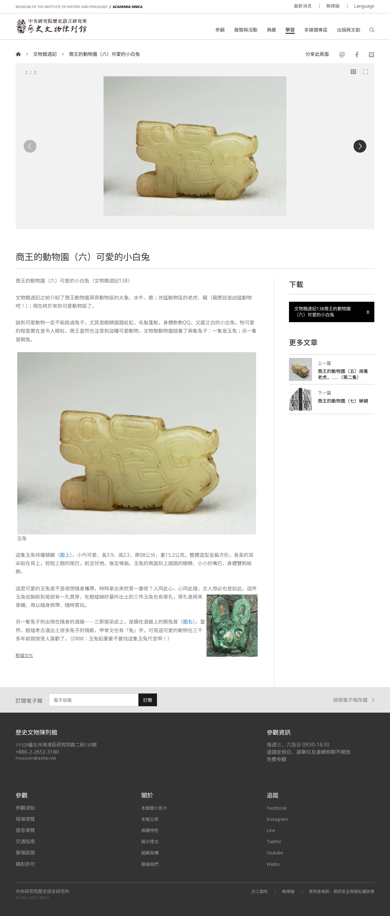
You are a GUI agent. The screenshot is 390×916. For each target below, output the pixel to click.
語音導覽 (25, 830)
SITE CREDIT (39, 897)
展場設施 (25, 852)
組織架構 (150, 852)
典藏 (271, 30)
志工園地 (252, 891)
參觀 (220, 30)
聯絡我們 (150, 864)
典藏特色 (150, 830)
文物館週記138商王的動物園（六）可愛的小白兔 (332, 312)
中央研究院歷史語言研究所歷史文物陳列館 (54, 27)
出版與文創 (348, 30)
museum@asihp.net (36, 758)
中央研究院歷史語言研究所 (42, 891)
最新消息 (303, 6)
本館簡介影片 (155, 808)
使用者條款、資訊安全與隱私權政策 (338, 891)
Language (364, 6)
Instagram (278, 819)
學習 (290, 30)
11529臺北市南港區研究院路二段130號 (59, 744)
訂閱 (147, 700)
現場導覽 (25, 819)
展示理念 (150, 841)
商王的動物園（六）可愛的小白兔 (104, 54)
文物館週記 (45, 54)
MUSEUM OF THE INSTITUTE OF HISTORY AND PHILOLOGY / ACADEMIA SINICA (79, 7)
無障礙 (332, 6)
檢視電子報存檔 (353, 700)
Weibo (274, 864)
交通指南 (25, 841)
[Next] (360, 146)
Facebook (278, 808)
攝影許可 (25, 864)
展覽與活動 (245, 30)
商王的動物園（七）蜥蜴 (342, 406)
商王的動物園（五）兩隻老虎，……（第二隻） (343, 376)
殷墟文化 (25, 655)
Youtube (276, 852)
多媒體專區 (315, 30)
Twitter (275, 841)
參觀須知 (25, 808)
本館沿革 (150, 819)
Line (271, 830)
